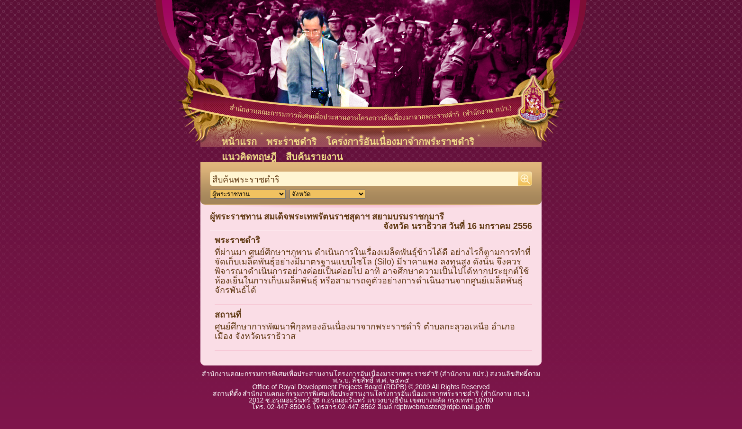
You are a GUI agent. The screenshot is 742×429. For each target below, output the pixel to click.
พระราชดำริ (291, 142)
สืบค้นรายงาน (314, 157)
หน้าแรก (239, 142)
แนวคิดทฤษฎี (249, 157)
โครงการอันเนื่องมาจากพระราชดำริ (400, 142)
